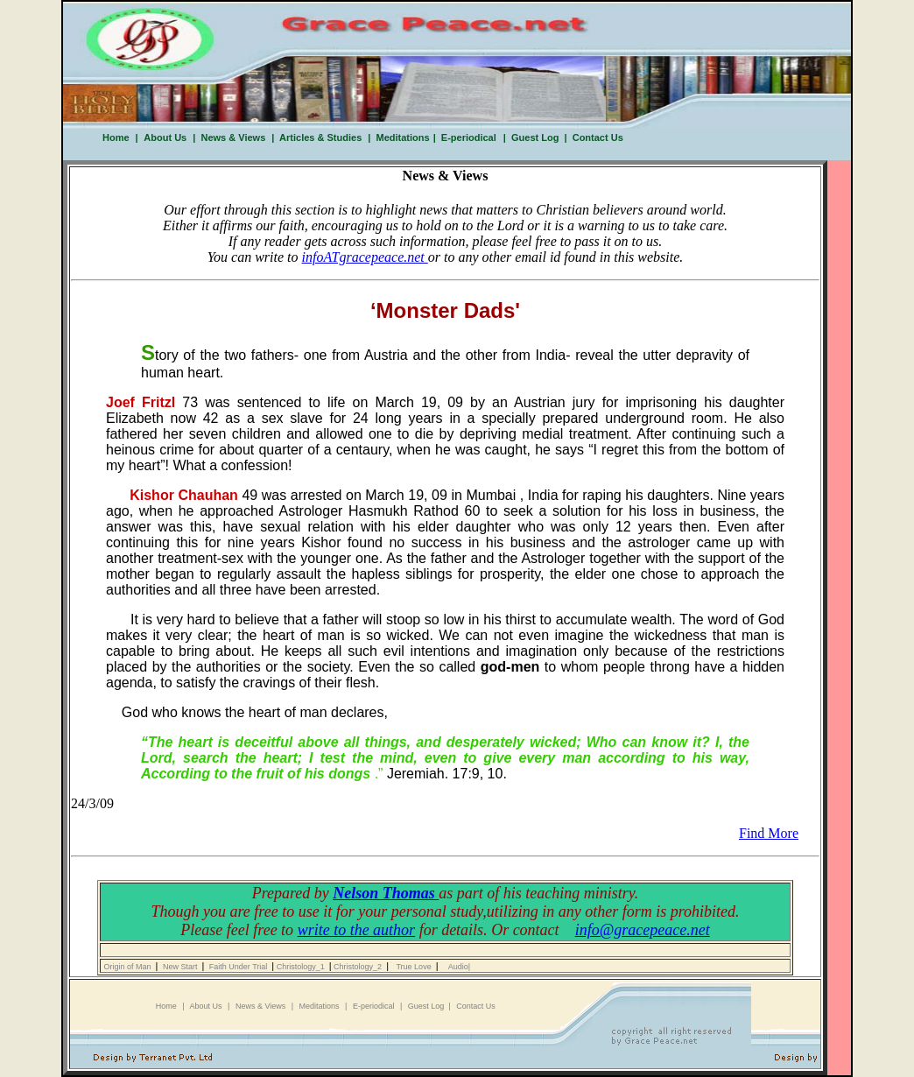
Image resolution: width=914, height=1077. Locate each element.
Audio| (459, 966)
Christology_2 (359, 966)
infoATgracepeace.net (365, 257)
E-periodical (468, 137)
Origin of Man (129, 966)
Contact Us (595, 137)
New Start (180, 966)
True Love (415, 966)
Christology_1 (301, 966)
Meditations (403, 137)
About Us (164, 137)
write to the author (357, 930)
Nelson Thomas (386, 893)
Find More (768, 833)
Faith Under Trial (239, 966)
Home (116, 137)
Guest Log (534, 137)
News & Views (230, 137)
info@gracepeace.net (642, 930)
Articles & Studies (318, 137)
